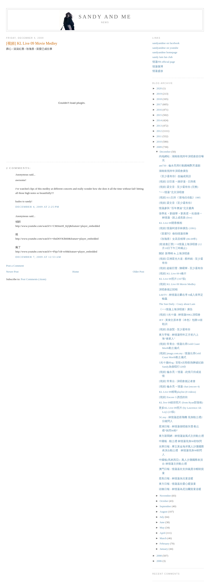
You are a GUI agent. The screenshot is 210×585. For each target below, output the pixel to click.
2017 (159, 104)
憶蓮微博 (157, 66)
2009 (159, 146)
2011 (159, 136)
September (166, 506)
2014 (159, 120)
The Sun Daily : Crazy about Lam (177, 304)
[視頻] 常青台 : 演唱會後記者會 (177, 381)
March (163, 538)
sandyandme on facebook (165, 43)
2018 (159, 99)
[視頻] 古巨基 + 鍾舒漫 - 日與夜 (177, 181)
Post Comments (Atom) (33, 279)
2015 (159, 115)
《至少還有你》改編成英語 (175, 176)
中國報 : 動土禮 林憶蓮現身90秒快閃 (180, 441)
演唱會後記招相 (168, 289)
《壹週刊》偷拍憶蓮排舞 (173, 233)
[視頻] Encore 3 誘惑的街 (173, 397)
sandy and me (105, 17)
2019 (159, 93)
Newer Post (12, 271)
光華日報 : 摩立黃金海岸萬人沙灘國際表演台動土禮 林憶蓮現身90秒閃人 (181, 450)
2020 (159, 88)
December (165, 151)
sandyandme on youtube (165, 47)
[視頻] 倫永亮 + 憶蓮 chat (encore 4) (179, 386)
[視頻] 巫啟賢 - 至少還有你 (174, 329)
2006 (159, 560)
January (164, 548)
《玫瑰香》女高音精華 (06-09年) (178, 238)
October (164, 500)
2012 (159, 130)
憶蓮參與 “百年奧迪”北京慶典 (176, 208)
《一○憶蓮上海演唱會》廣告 (176, 309)
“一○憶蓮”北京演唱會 (171, 192)
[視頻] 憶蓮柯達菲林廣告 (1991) (177, 228)
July (162, 516)
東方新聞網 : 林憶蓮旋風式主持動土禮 (181, 435)
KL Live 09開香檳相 (170, 222)
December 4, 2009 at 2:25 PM (37, 206)
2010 (159, 141)
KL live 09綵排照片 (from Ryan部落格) (181, 402)
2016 (159, 109)
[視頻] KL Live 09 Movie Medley (31, 43)
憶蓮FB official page (163, 61)
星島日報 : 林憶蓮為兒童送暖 (176, 478)
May (162, 527)
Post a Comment (15, 265)
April (163, 532)
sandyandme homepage (164, 52)
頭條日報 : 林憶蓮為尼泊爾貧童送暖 (180, 489)
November (166, 495)
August (164, 511)
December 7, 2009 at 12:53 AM (38, 256)
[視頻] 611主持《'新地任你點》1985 (179, 197)
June (162, 522)
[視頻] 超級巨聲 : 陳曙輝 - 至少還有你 (181, 268)
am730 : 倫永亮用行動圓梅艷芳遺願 (179, 165)
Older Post (138, 271)
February (165, 543)
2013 (159, 125)
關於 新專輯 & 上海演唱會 (174, 253)
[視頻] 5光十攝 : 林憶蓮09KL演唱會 (179, 314)
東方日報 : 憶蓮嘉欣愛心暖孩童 (177, 483)
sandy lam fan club (162, 57)
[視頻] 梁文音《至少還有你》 (176, 202)
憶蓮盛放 (157, 70)
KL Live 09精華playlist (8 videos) (177, 391)
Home (75, 271)
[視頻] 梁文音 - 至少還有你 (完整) (178, 186)
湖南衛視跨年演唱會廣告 (173, 170)
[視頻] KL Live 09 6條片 (172, 273)
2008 (159, 555)
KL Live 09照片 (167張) (172, 278)
